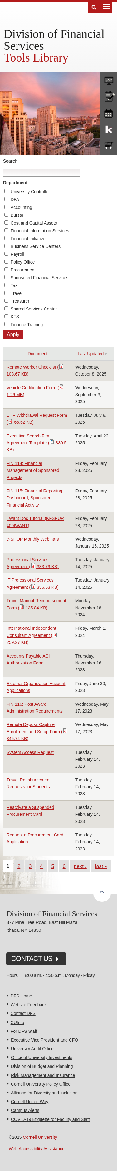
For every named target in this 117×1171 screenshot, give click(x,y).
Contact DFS (23, 1013)
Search (10, 161)
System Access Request (30, 752)
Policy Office (23, 262)
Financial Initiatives (29, 238)
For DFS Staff (24, 1031)
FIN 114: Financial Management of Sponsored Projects (33, 470)
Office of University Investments (41, 1057)
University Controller (30, 191)
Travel (16, 293)
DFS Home (21, 995)
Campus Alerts (25, 1110)
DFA (15, 199)
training (108, 112)
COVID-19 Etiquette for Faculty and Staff (50, 1119)
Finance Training (27, 324)
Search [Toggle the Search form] (94, 7)
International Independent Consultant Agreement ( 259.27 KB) (32, 635)
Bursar (17, 215)
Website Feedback (29, 1004)
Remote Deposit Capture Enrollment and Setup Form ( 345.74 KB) (37, 731)
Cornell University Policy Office (41, 1084)
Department (15, 182)
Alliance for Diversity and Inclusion (44, 1092)
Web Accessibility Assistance (37, 1148)
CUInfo (17, 1022)
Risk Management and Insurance (43, 1075)
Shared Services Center (34, 308)
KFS (15, 316)
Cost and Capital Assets (34, 222)
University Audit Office (32, 1048)
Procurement (23, 269)
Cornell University (40, 1137)
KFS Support (108, 129)
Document (38, 353)
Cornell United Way (29, 1101)
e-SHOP (108, 145)
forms (108, 79)
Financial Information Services (40, 230)
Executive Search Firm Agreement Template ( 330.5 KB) (36, 442)
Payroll (17, 254)
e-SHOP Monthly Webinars (33, 539)
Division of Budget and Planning (42, 1066)
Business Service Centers (36, 246)
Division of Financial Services (54, 39)
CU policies (108, 96)
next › (80, 866)
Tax (14, 285)
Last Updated (93, 353)
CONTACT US (31, 958)
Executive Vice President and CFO (44, 1039)
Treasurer (20, 301)
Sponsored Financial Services (39, 277)
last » (101, 866)
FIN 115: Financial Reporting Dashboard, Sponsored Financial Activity (34, 497)
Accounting (21, 207)
